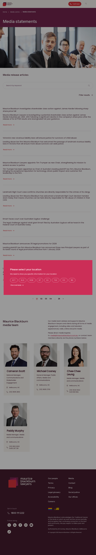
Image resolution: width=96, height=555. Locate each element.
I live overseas (15, 285)
